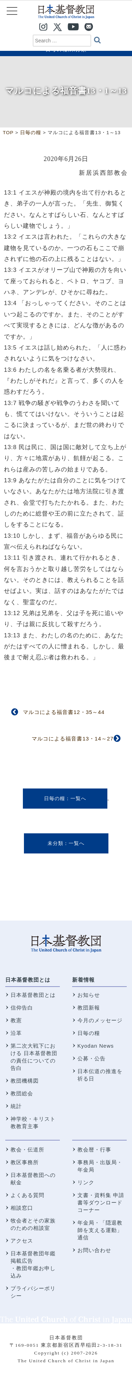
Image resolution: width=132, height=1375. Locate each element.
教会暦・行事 (94, 1150)
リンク (85, 1182)
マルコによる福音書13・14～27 (72, 739)
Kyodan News (95, 1046)
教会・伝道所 (27, 1150)
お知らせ (88, 995)
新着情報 (83, 980)
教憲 (16, 1020)
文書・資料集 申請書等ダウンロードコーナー (100, 1202)
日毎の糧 (54, 798)
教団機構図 (25, 1081)
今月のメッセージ (99, 1020)
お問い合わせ (94, 1250)
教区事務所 (25, 1162)
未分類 (55, 843)
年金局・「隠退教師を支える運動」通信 (99, 1230)
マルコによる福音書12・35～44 (64, 712)
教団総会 (22, 1093)
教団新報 (88, 1008)
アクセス (22, 1241)
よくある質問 (27, 1195)
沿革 (16, 1033)
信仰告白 (22, 1008)
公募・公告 (91, 1058)
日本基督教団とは (27, 980)
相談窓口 (22, 1208)
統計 (16, 1106)
